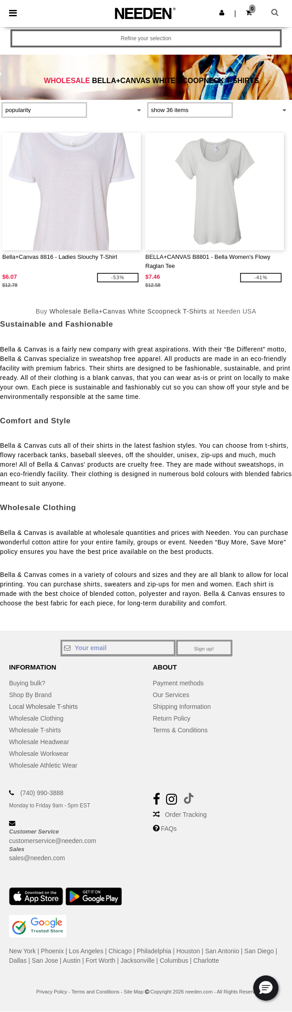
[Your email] (118, 648)
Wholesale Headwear (39, 741)
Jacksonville (137, 960)
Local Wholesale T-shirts (43, 706)
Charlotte (206, 960)
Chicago (119, 951)
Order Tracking (186, 814)
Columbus (174, 960)
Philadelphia (154, 951)
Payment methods (178, 683)
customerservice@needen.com (52, 840)
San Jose (45, 960)
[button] (221, 12)
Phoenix (52, 951)
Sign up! (204, 648)
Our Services (171, 694)
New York (22, 951)
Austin (71, 960)
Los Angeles (86, 951)
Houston (188, 951)
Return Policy (171, 718)
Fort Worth (101, 960)
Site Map (133, 991)
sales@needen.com (37, 858)
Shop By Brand (30, 694)
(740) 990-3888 (42, 792)
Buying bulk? (27, 683)
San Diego (258, 951)
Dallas (18, 960)
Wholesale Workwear (39, 753)
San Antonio (222, 951)
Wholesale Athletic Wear (43, 765)
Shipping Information (182, 706)
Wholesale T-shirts (35, 730)
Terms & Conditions (180, 730)
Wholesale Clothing (36, 718)
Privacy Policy (51, 991)
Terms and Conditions (95, 991)
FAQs (168, 828)
